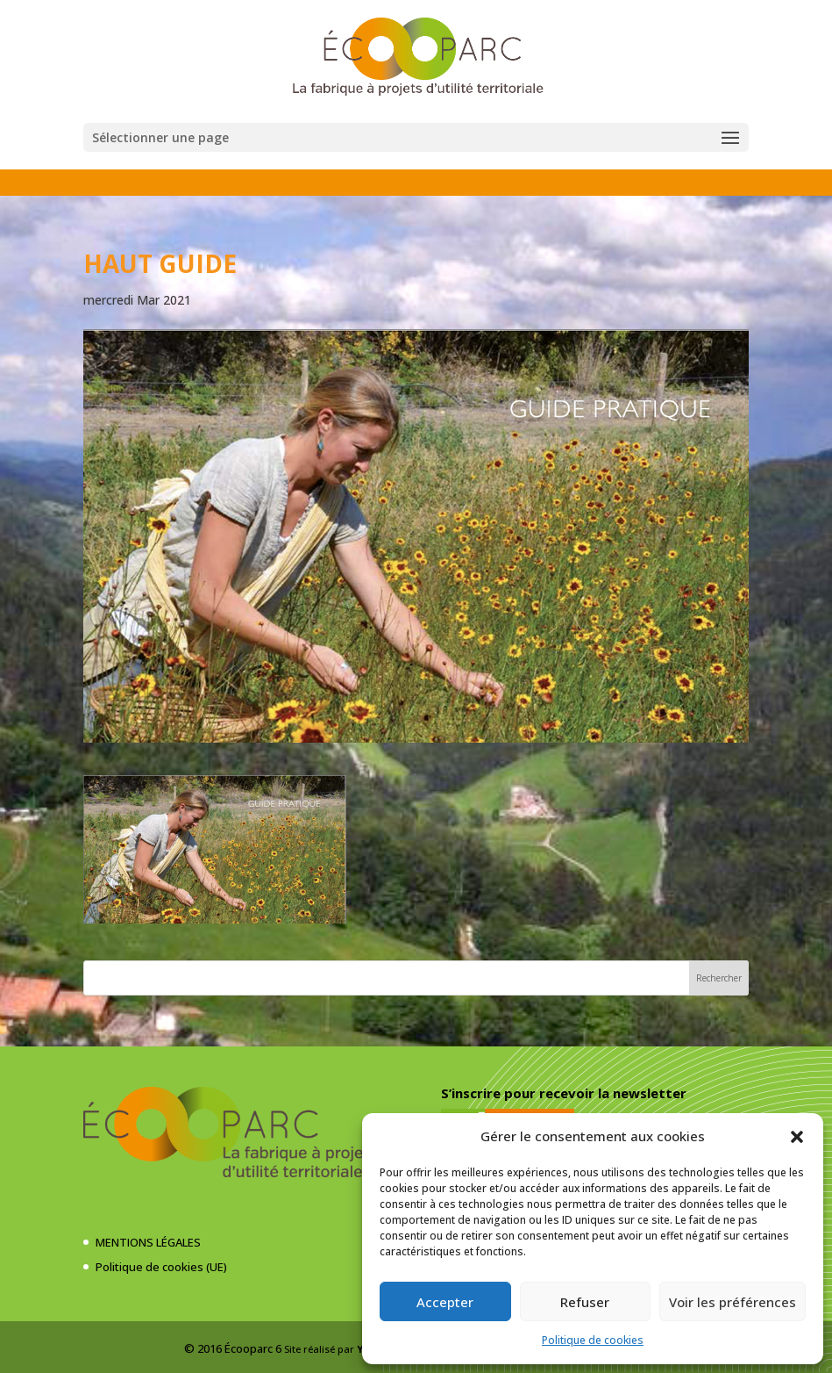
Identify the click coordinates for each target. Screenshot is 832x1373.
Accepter (444, 1302)
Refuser (584, 1302)
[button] (797, 1137)
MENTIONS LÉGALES (148, 1242)
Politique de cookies (593, 1340)
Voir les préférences (732, 1302)
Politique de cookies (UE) (161, 1267)
